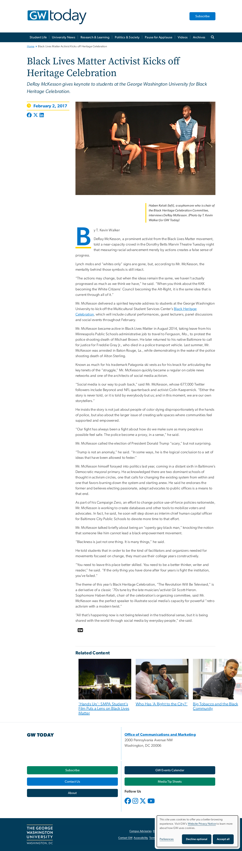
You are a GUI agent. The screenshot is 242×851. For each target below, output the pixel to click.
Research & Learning (95, 37)
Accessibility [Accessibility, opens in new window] (141, 838)
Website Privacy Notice (202, 823)
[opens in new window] (128, 804)
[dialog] (197, 831)
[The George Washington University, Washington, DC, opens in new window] (40, 835)
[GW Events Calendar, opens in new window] (170, 770)
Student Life (38, 37)
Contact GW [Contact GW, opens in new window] (125, 838)
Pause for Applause (158, 37)
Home (30, 46)
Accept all (223, 839)
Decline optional (196, 839)
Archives (199, 37)
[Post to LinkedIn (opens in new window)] (42, 115)
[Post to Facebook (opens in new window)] (29, 115)
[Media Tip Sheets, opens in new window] (170, 782)
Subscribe (202, 16)
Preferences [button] (167, 839)
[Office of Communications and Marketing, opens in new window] (160, 735)
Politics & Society (127, 37)
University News (63, 37)
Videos (183, 37)
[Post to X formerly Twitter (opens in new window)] (35, 115)
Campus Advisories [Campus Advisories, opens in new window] (140, 831)
